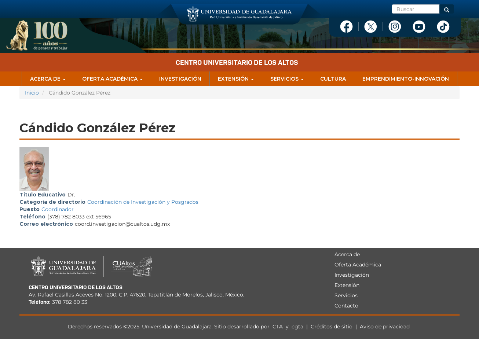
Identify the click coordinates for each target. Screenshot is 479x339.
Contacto (346, 305)
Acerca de (48, 79)
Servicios (287, 79)
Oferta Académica (112, 79)
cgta (297, 326)
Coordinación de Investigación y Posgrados (142, 202)
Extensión (236, 79)
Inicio (32, 92)
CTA (278, 326)
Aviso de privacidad (385, 326)
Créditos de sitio (331, 326)
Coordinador (57, 209)
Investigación (180, 79)
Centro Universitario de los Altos (237, 62)
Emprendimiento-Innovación (405, 79)
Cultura (333, 79)
